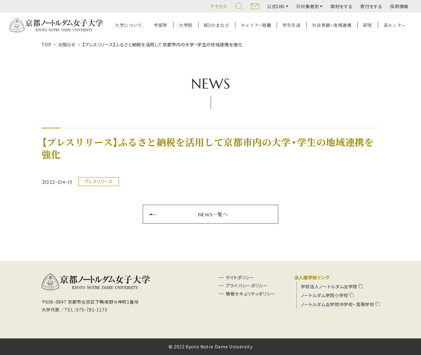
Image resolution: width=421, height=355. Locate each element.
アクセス (218, 6)
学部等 (160, 25)
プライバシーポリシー (247, 285)
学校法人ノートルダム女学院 (329, 286)
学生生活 (291, 25)
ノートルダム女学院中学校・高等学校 (337, 304)
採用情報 (399, 6)
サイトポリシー (240, 277)
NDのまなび (216, 25)
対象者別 (307, 6)
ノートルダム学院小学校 (324, 295)
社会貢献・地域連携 (332, 25)
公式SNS (276, 6)
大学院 (186, 25)
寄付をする (371, 6)
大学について (128, 25)
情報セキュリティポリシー (250, 294)
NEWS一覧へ (213, 214)
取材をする (341, 6)
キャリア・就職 (256, 25)
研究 (367, 25)
